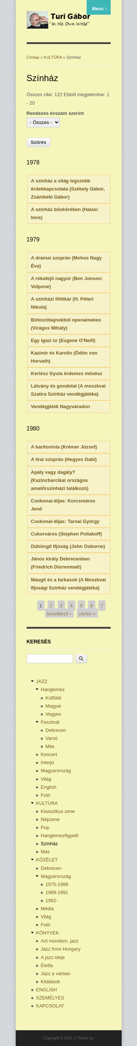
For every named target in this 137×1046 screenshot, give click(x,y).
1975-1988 (57, 884)
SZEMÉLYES (50, 997)
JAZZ (41, 681)
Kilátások (50, 981)
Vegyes (53, 714)
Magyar (53, 706)
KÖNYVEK (47, 933)
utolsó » (87, 613)
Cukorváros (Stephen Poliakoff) (66, 534)
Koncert (49, 754)
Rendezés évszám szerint (55, 113)
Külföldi (53, 698)
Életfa (47, 965)
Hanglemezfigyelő (60, 835)
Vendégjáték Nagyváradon (60, 406)
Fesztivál (50, 722)
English (49, 787)
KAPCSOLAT (50, 1006)
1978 (33, 162)
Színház (49, 843)
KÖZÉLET (47, 859)
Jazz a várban (56, 973)
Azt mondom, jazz (60, 941)
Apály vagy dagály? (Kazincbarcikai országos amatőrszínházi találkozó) (59, 480)
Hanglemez (53, 689)
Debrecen (56, 730)
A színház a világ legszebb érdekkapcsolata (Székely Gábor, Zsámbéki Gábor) (68, 189)
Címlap (33, 57)
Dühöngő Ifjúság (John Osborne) (68, 546)
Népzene (50, 819)
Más (50, 746)
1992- (52, 900)
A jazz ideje (53, 957)
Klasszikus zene (58, 811)
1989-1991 (57, 892)
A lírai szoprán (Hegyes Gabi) (64, 459)
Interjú (47, 762)
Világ (46, 779)
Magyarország (56, 770)
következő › (59, 613)
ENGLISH (46, 989)
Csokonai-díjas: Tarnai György (65, 521)
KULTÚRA (53, 57)
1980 (33, 428)
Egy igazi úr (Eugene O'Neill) (63, 340)
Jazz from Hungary (61, 949)
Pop (45, 827)
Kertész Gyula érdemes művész (66, 373)
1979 (33, 239)
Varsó (52, 738)
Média (47, 908)
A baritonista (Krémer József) (64, 447)
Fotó (45, 795)
